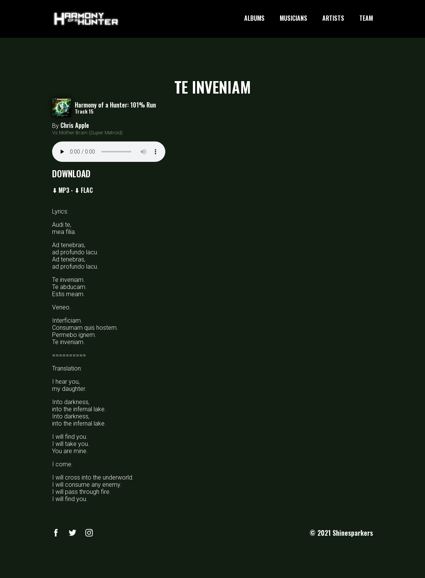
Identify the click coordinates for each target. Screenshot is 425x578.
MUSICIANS (293, 18)
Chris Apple (74, 125)
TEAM (366, 18)
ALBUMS (254, 18)
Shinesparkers (353, 533)
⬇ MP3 (60, 190)
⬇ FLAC (83, 190)
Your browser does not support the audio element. (108, 151)
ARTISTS (333, 18)
